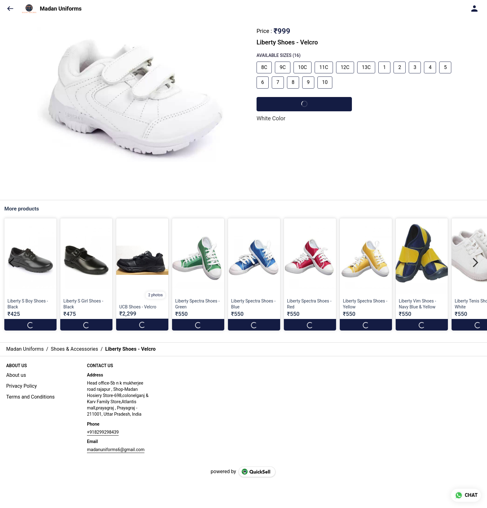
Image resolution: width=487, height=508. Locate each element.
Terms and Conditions (30, 397)
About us (16, 375)
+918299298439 (103, 432)
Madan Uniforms (60, 9)
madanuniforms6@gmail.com (115, 449)
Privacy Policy (21, 386)
